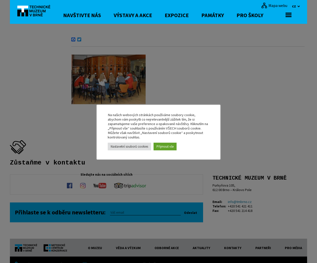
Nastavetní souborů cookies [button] (129, 146)
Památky (221, 15)
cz (294, 5)
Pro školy (258, 15)
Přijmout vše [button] (165, 146)
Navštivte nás (90, 15)
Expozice (185, 15)
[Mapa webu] (274, 5)
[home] (35, 11)
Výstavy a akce (141, 15)
